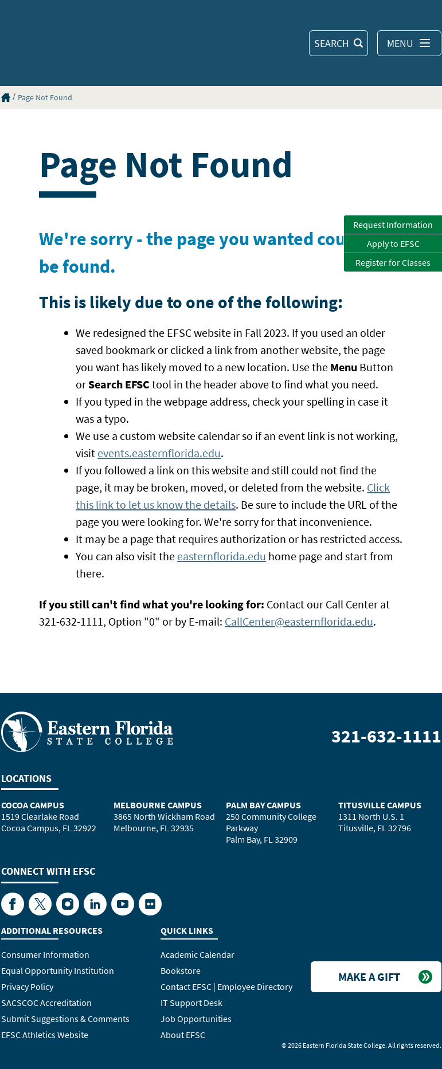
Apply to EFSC (393, 243)
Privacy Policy (27, 986)
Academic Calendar (197, 954)
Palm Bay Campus (263, 805)
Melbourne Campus (158, 805)
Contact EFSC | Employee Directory (226, 986)
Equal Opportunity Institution (57, 970)
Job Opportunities (196, 1018)
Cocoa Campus (32, 805)
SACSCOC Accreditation (46, 1002)
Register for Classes (393, 262)
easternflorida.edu (221, 556)
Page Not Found (45, 97)
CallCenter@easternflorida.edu (299, 621)
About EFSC (183, 1034)
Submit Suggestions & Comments (65, 1018)
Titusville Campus (379, 805)
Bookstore (181, 970)
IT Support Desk (191, 1002)
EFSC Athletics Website (44, 1034)
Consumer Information (45, 954)
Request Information (393, 224)
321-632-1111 (386, 736)
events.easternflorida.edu (159, 453)
